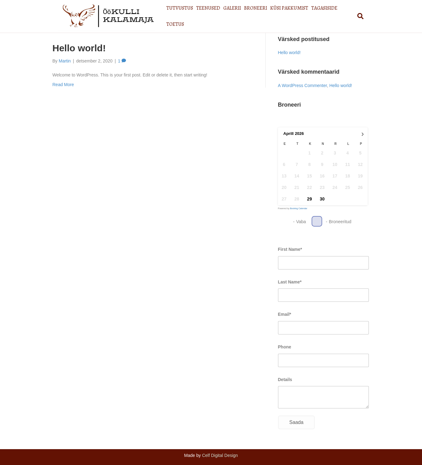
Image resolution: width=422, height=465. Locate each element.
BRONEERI (257, 15)
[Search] (366, 15)
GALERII (234, 15)
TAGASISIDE (326, 15)
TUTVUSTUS (182, 15)
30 (322, 198)
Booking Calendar (298, 208)
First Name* (290, 249)
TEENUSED (210, 15)
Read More (63, 84)
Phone (284, 346)
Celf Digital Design (220, 455)
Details (285, 379)
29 (309, 198)
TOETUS (351, 15)
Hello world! (79, 48)
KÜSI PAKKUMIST (291, 15)
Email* (284, 314)
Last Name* (290, 281)
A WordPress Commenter (302, 85)
